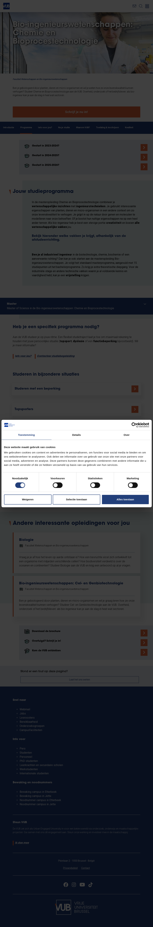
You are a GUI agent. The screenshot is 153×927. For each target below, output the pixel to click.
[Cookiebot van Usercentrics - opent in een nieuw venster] (134, 425)
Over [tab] (127, 434)
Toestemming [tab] (26, 434)
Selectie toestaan (76, 499)
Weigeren (27, 499)
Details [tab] (76, 434)
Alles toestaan (125, 499)
